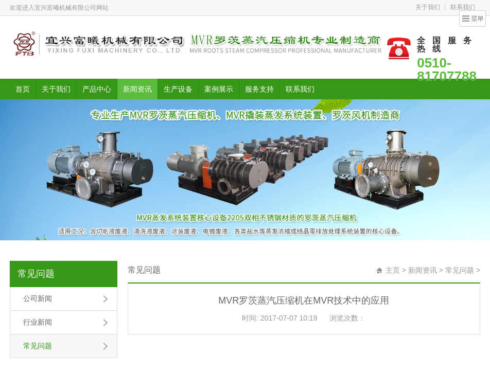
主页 (393, 270)
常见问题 (36, 274)
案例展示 (218, 89)
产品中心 (96, 89)
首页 (22, 89)
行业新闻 (37, 322)
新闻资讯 (137, 89)
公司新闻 (37, 298)
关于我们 (427, 7)
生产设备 (178, 89)
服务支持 (259, 89)
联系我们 (462, 7)
